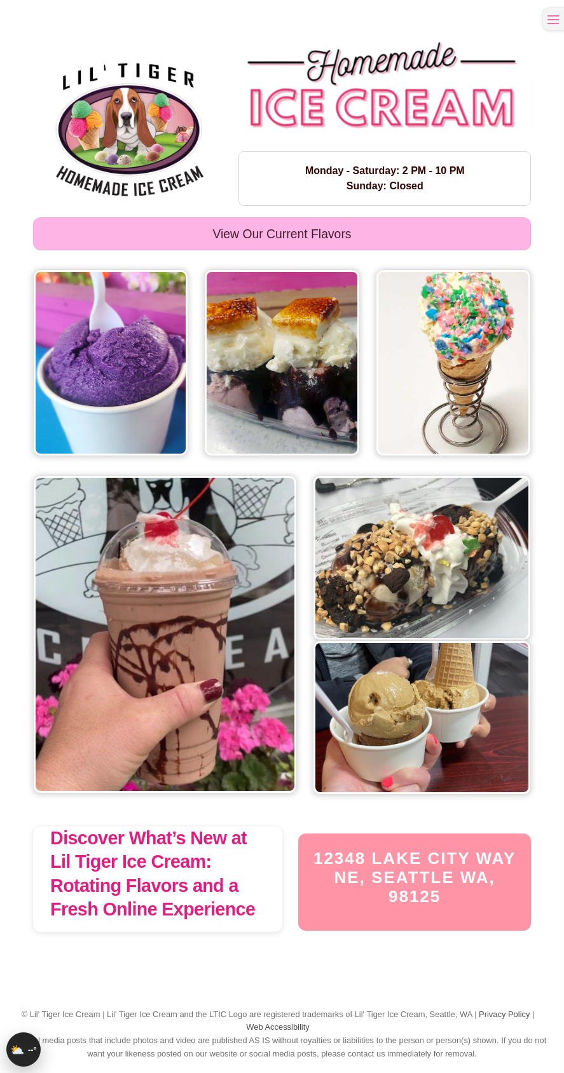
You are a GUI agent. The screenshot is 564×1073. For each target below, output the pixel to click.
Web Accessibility (277, 1027)
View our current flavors (281, 234)
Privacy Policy (504, 1014)
